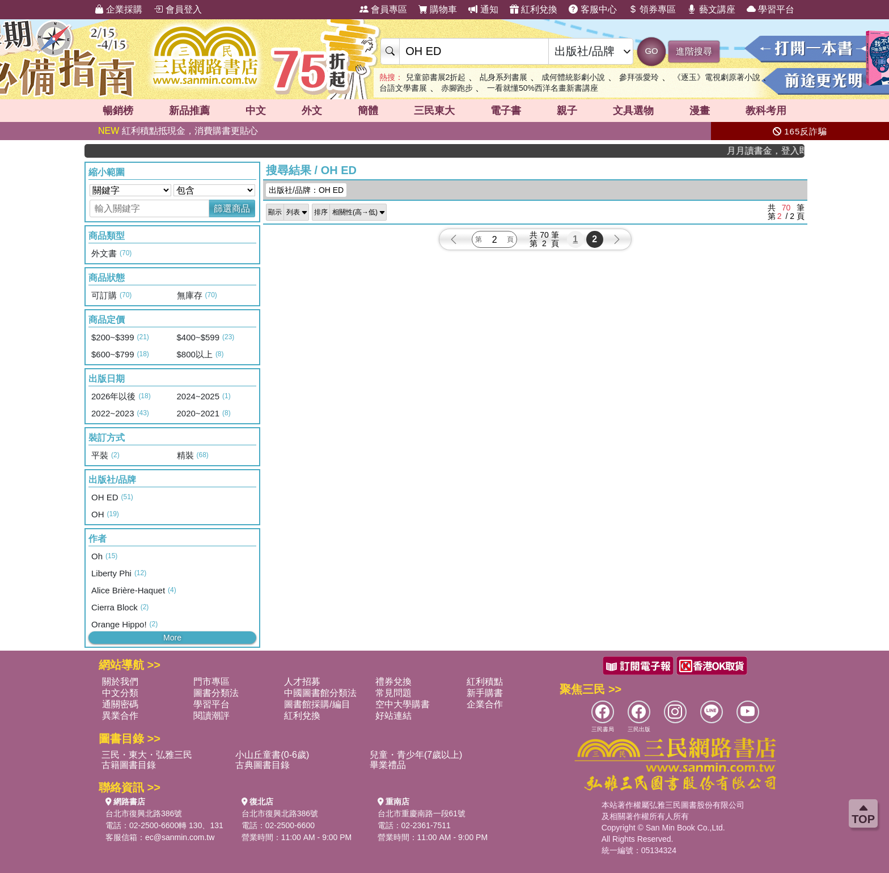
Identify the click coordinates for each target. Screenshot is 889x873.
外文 (312, 110)
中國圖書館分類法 (320, 693)
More (172, 637)
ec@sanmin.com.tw (179, 837)
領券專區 (652, 9)
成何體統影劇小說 (573, 77)
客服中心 (592, 9)
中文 (255, 110)
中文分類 (120, 693)
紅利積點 (485, 681)
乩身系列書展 (503, 77)
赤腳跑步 (457, 87)
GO (651, 51)
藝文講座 (711, 9)
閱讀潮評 (211, 715)
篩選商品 (232, 208)
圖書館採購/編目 (317, 704)
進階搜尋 (694, 51)
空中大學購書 (402, 704)
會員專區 (383, 9)
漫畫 (699, 110)
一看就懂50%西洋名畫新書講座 (542, 87)
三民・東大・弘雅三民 (146, 755)
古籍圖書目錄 (128, 765)
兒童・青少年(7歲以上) (416, 755)
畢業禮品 (388, 765)
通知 (483, 9)
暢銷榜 (118, 110)
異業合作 (120, 715)
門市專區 (211, 681)
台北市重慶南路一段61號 (422, 813)
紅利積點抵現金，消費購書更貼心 (178, 131)
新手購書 (485, 693)
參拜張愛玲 (639, 77)
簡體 (368, 110)
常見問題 (393, 693)
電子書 (505, 110)
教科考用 (766, 110)
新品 (189, 110)
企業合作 (485, 704)
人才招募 (302, 681)
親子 (567, 110)
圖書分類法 (216, 693)
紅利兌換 (533, 9)
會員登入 (177, 9)
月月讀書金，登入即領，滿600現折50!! (771, 150)
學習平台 (770, 9)
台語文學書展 (403, 87)
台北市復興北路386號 (143, 813)
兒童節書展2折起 (436, 77)
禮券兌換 (393, 681)
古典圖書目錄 (262, 765)
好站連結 (393, 715)
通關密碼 (120, 704)
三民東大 (434, 110)
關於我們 (120, 681)
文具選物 (633, 110)
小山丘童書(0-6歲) (272, 755)
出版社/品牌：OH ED (306, 190)
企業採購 (118, 9)
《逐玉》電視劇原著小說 (716, 77)
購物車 (437, 9)
